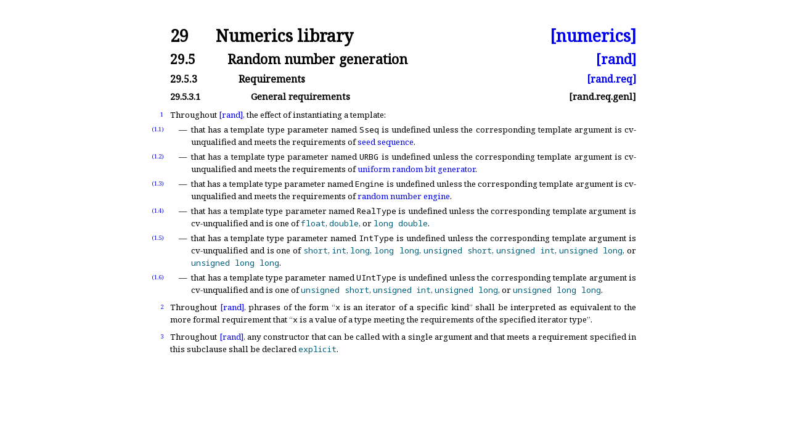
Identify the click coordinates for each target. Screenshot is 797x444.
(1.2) (157, 156)
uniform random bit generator (416, 169)
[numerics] (593, 36)
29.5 (182, 58)
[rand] (616, 58)
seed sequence (386, 141)
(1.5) (157, 238)
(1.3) (157, 183)
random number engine (404, 196)
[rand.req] (611, 79)
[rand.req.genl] (602, 96)
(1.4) (157, 211)
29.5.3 (183, 79)
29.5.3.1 (185, 96)
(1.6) (157, 277)
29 (179, 36)
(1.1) (157, 129)
